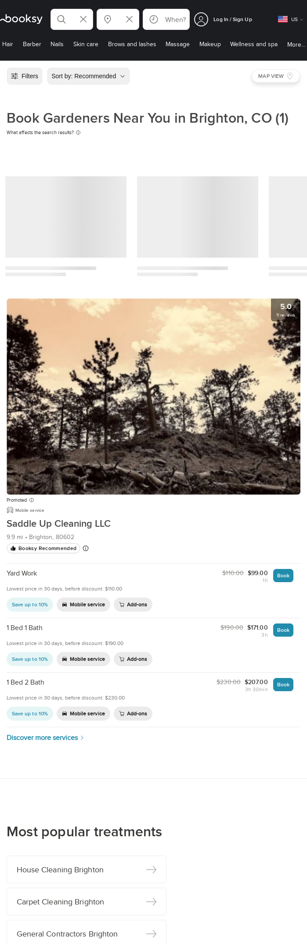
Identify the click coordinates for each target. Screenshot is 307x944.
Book (283, 575)
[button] (72, 19)
